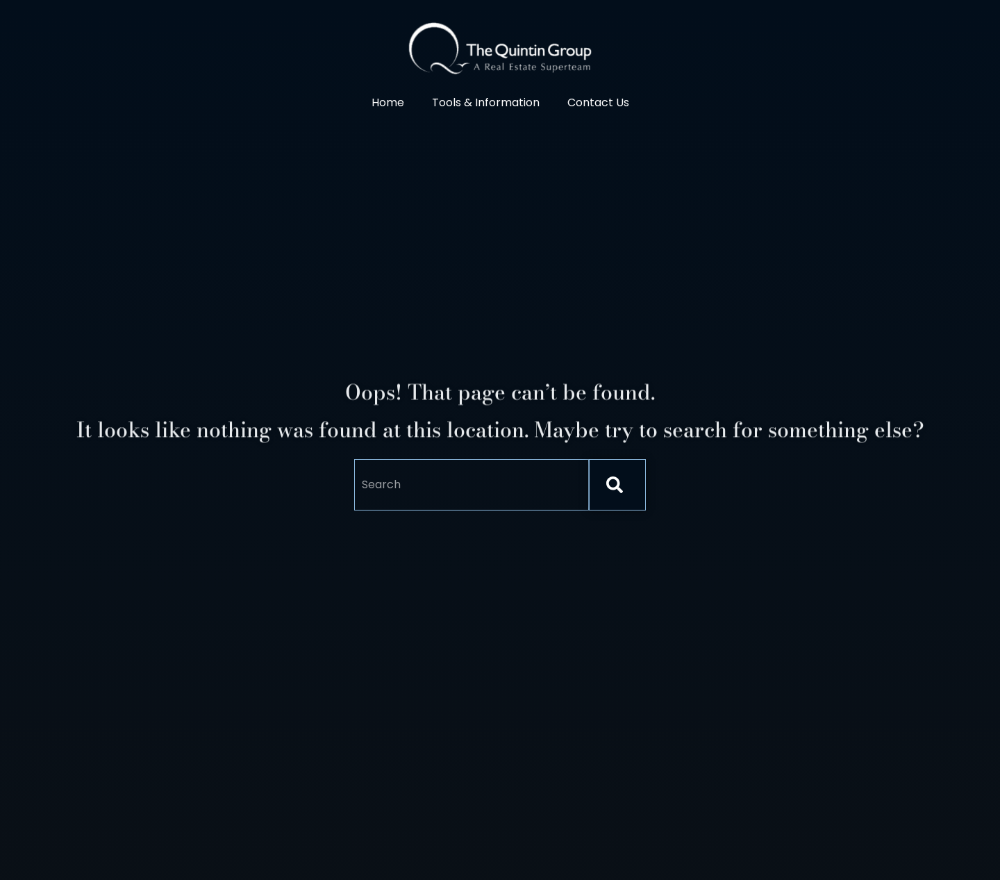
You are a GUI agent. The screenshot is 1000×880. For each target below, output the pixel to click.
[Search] (617, 484)
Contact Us (598, 102)
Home (388, 102)
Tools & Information (486, 102)
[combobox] (471, 484)
